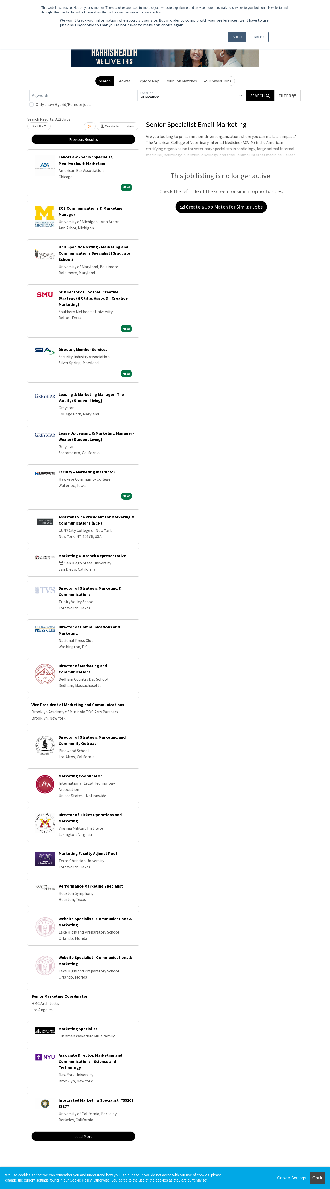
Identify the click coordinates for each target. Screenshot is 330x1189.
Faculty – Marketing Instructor (87, 471)
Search (105, 81)
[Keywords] (83, 95)
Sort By (37, 126)
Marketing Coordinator (80, 775)
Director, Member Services (83, 349)
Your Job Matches (181, 81)
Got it (317, 1178)
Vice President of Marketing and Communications (77, 704)
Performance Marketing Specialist (91, 886)
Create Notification (117, 126)
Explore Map (148, 81)
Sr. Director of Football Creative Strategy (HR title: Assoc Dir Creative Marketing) (93, 298)
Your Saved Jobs (217, 81)
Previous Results (83, 139)
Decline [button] (259, 37)
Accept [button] (237, 37)
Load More (83, 1136)
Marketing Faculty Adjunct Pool (88, 853)
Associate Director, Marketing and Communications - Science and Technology (90, 1061)
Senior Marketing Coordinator (59, 996)
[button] (287, 95)
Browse (123, 81)
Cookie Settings (291, 1178)
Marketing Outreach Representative (92, 555)
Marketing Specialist (78, 1028)
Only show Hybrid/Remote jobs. (63, 104)
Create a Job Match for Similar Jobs (221, 206)
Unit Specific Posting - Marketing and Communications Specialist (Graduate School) (94, 253)
